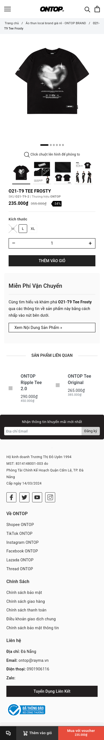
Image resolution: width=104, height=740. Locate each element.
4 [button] (57, 145)
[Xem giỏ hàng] (97, 9)
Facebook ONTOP (22, 551)
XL (33, 229)
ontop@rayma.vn (34, 660)
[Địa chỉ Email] (43, 431)
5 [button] (60, 145)
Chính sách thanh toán (26, 610)
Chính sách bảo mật (24, 592)
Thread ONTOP (19, 569)
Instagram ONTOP (22, 542)
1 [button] (44, 145)
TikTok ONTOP (19, 533)
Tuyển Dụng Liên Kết (52, 691)
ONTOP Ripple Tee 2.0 (31, 382)
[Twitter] (24, 497)
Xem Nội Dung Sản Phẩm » (38, 327)
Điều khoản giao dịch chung (31, 619)
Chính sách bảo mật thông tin (32, 628)
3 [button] (54, 145)
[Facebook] (11, 497)
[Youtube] (37, 497)
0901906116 (38, 669)
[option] (52, 81)
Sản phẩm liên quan (51, 355)
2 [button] (51, 145)
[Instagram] (50, 497)
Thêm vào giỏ (52, 261)
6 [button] (63, 145)
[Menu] (7, 9)
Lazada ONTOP (20, 560)
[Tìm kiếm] (87, 9)
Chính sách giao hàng (25, 601)
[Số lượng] (52, 243)
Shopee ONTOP (20, 524)
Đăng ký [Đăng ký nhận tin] (90, 431)
